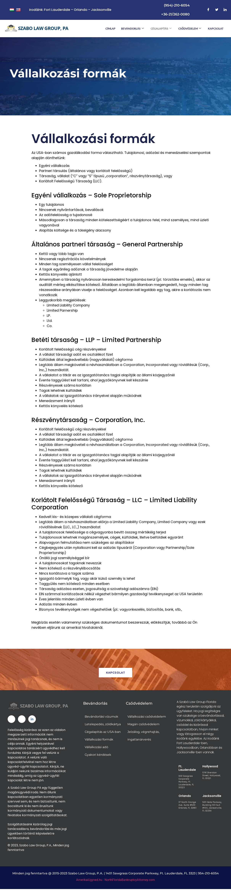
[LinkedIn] (225, 10)
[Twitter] (217, 10)
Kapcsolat (215, 28)
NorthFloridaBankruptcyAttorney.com (130, 881)
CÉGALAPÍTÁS (161, 28)
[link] (36, 834)
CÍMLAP (110, 28)
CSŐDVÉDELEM (189, 28)
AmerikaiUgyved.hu (89, 881)
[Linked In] (32, 720)
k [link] (36, 834)
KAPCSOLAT (115, 673)
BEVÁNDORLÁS (132, 28)
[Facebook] (208, 10)
